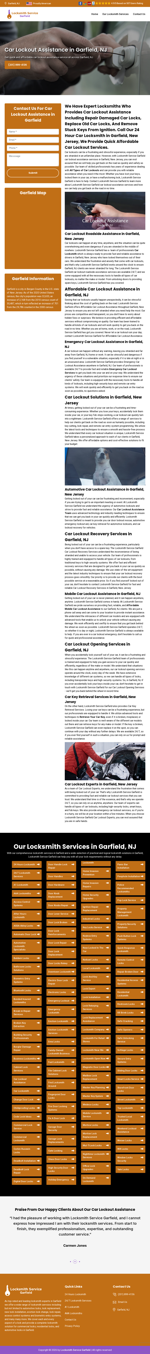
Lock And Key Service (90, 978)
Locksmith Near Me (93, 1050)
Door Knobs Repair (58, 905)
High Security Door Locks (58, 1169)
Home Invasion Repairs (91, 885)
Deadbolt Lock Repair (21, 1171)
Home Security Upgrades (90, 897)
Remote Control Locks (125, 961)
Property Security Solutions (126, 926)
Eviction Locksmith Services (58, 1031)
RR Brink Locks (125, 1012)
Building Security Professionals (23, 1036)
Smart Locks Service (128, 1079)
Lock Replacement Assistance (93, 1019)
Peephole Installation (128, 876)
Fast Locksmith (56, 1062)
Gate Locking (55, 1150)
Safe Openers (124, 1029)
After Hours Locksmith (20, 915)
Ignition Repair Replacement (90, 909)
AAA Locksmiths (22, 893)
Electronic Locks (57, 992)
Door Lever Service (58, 913)
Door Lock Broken (57, 922)
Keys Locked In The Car (93, 949)
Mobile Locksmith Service (92, 1115)
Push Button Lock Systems (126, 938)
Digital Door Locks (23, 1181)
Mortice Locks (90, 1125)
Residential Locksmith (123, 994)
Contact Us (139, 14)
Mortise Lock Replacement (90, 1135)
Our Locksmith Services (115, 14)
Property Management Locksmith (124, 912)
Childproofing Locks (24, 1108)
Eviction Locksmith (58, 1021)
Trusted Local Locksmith (124, 1118)
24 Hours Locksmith (24, 864)
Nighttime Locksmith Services (94, 1156)
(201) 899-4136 (17, 65)
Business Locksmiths (25, 1058)
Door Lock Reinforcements (57, 933)
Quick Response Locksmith (126, 950)
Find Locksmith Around (56, 1084)
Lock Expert (89, 988)
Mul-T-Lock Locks (92, 1145)
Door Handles (55, 876)
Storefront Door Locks (125, 1089)
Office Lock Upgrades (89, 1168)
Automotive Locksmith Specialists (20, 946)
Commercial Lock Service (23, 1127)
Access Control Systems (22, 904)
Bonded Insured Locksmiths (22, 1001)
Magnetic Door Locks (94, 1067)
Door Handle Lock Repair (57, 866)
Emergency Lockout (58, 1000)
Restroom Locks (126, 1004)
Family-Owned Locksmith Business (59, 1052)
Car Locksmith (21, 1091)
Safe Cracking (125, 1021)
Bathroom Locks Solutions (22, 968)
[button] (70, 1261)
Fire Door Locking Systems (57, 1108)
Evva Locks (54, 1041)
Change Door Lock (23, 1099)
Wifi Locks (122, 1149)
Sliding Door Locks (127, 1070)
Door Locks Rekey (57, 963)
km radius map (33, 232)
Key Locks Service (92, 927)
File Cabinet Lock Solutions (57, 1072)
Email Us (122, 1302)
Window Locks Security (125, 1159)
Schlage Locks (125, 1050)
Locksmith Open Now (94, 1058)
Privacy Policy (72, 1326)
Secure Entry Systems (124, 1060)
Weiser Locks (124, 1140)
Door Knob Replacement (55, 895)
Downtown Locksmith (59, 971)
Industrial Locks (91, 918)
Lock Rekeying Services (90, 1007)
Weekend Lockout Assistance (126, 1130)
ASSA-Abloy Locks (23, 925)
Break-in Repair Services (22, 1013)
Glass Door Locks (57, 1159)
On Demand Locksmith (89, 1180)
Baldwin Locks (21, 958)
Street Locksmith (126, 1099)
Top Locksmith (125, 1108)
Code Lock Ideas (22, 1116)
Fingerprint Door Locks (57, 1096)
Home (94, 14)
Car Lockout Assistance (20, 1081)
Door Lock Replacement (55, 953)
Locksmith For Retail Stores (94, 1040)
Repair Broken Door (127, 971)
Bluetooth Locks (22, 990)
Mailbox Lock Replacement (90, 1077)
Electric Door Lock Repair (58, 982)
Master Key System (93, 1096)
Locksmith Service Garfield (75, 1350)
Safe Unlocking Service (125, 1040)
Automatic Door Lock (25, 934)
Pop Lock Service (126, 900)
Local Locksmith (91, 968)
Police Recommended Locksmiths (125, 888)
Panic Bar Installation (123, 866)
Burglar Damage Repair (22, 1048)
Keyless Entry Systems (90, 938)
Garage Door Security (55, 1129)
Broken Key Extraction (20, 1025)
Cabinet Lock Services (21, 1069)
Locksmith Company (93, 1029)
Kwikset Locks (90, 959)
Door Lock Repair (57, 942)
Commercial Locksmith (20, 1139)
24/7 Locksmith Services (22, 875)
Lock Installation (91, 997)
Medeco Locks (90, 1104)
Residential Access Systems (127, 982)
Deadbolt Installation (25, 1160)
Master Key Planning (94, 1087)
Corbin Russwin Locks (22, 1151)
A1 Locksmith (21, 885)
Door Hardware (56, 885)
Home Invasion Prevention (91, 873)
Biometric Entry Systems (22, 980)
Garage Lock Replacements (56, 1140)
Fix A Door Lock (56, 1118)
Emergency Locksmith (54, 1011)
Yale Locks (123, 1169)
